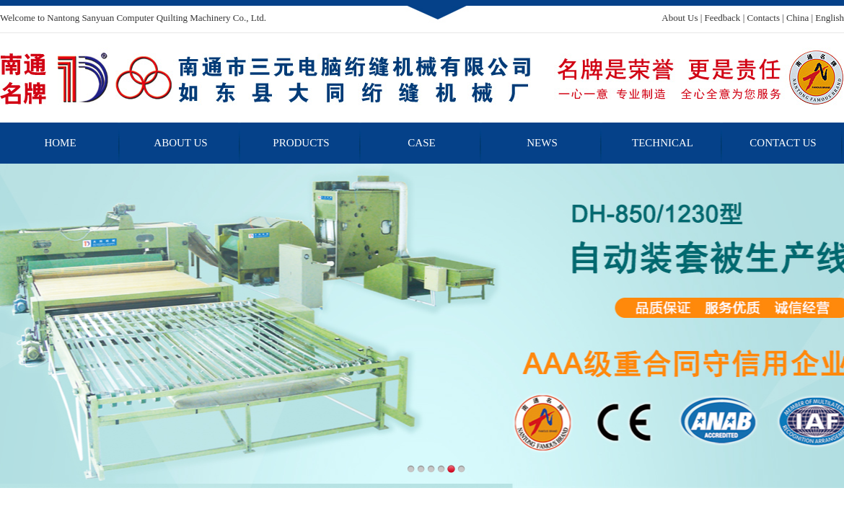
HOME (60, 142)
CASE (421, 142)
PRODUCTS (301, 142)
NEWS (542, 142)
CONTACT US (783, 142)
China (797, 17)
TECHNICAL (662, 142)
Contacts (763, 17)
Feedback (723, 17)
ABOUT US (180, 142)
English (829, 17)
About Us (679, 17)
